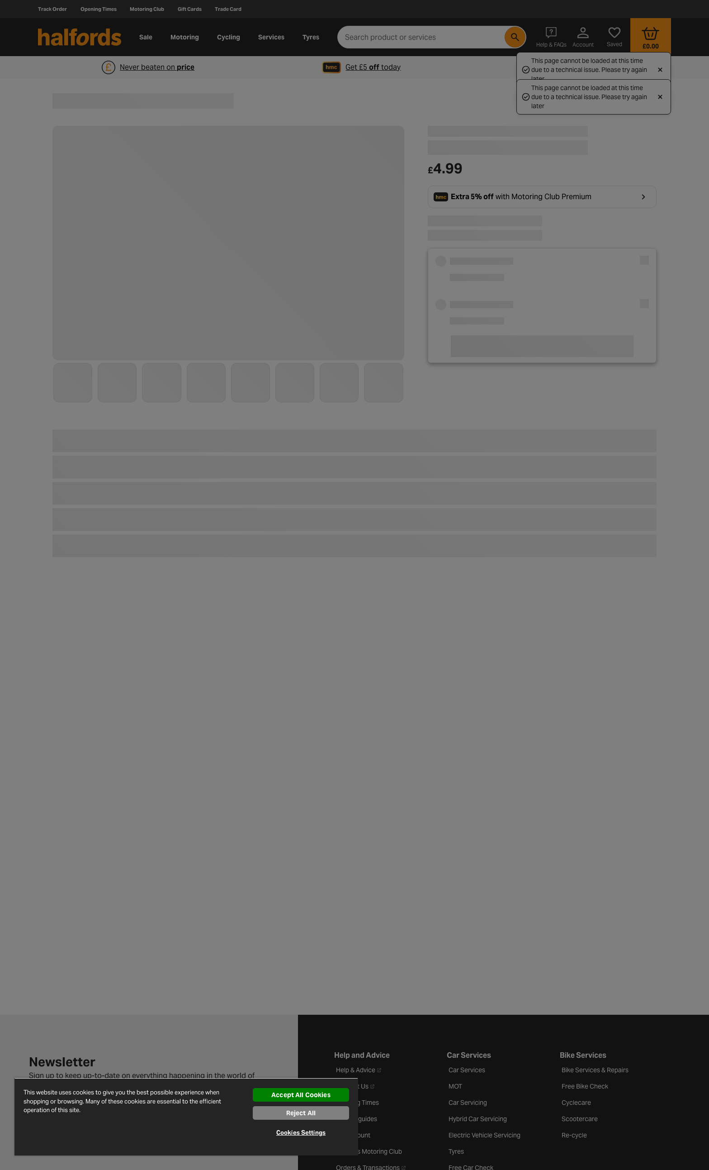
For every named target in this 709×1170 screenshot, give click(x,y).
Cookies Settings (301, 1133)
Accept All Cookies (301, 1095)
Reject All (301, 1113)
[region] (186, 1117)
